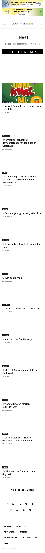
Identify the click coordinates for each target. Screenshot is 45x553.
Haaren (5, 274)
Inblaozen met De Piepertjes (18, 339)
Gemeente (6, 136)
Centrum (5, 366)
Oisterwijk (6, 304)
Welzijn (5, 209)
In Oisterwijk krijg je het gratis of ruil (22, 213)
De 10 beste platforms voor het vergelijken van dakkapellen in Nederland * (19, 179)
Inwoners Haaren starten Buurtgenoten (16, 405)
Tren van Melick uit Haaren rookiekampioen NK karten (17, 439)
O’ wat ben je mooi (12, 277)
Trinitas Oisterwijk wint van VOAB (21, 308)
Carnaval (5, 102)
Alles (4, 172)
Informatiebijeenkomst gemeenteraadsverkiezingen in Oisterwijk (19, 142)
